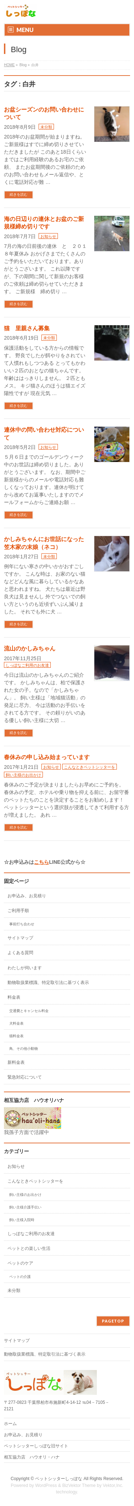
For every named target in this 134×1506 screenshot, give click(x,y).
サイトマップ (20, 937)
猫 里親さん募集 (27, 328)
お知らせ (48, 236)
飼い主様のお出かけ (23, 775)
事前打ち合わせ (21, 924)
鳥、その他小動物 (23, 1049)
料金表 (14, 997)
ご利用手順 (18, 910)
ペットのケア (20, 1263)
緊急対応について (25, 1077)
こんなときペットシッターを (89, 767)
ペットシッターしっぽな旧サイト (36, 1445)
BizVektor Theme (79, 1485)
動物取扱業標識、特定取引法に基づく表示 (48, 982)
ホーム (10, 1423)
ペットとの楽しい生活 (29, 1248)
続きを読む (19, 194)
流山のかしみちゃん (29, 648)
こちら (41, 862)
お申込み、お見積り (27, 895)
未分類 (46, 127)
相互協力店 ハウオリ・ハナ (34, 1457)
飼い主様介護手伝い (25, 1207)
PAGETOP (113, 1321)
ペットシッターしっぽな (58, 1478)
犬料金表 (16, 1023)
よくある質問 (20, 952)
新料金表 (16, 1062)
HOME (9, 65)
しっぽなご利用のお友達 (27, 665)
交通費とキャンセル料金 (29, 1011)
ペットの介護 (20, 1277)
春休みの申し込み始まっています (47, 757)
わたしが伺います (25, 967)
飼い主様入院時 (21, 1220)
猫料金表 (16, 1036)
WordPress (46, 1485)
